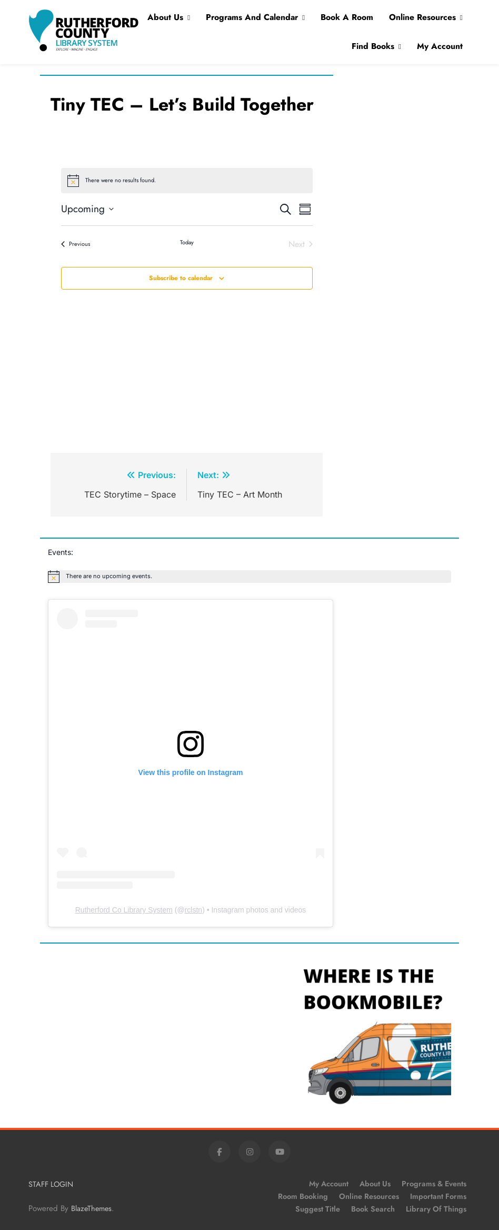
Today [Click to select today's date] (187, 242)
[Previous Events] (75, 244)
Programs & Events (434, 1183)
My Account (440, 46)
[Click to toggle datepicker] (87, 209)
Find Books (373, 46)
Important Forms (438, 1196)
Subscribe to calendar (181, 278)
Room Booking (303, 1196)
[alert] (249, 576)
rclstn (193, 910)
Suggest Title (317, 1209)
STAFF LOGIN (50, 1184)
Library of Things (436, 1209)
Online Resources (422, 17)
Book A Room (347, 17)
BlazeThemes (91, 1208)
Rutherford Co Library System (124, 910)
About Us (165, 17)
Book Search (373, 1209)
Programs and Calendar (252, 17)
